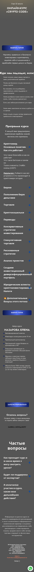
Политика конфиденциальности (17, 557)
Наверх (17, 561)
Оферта (17, 556)
